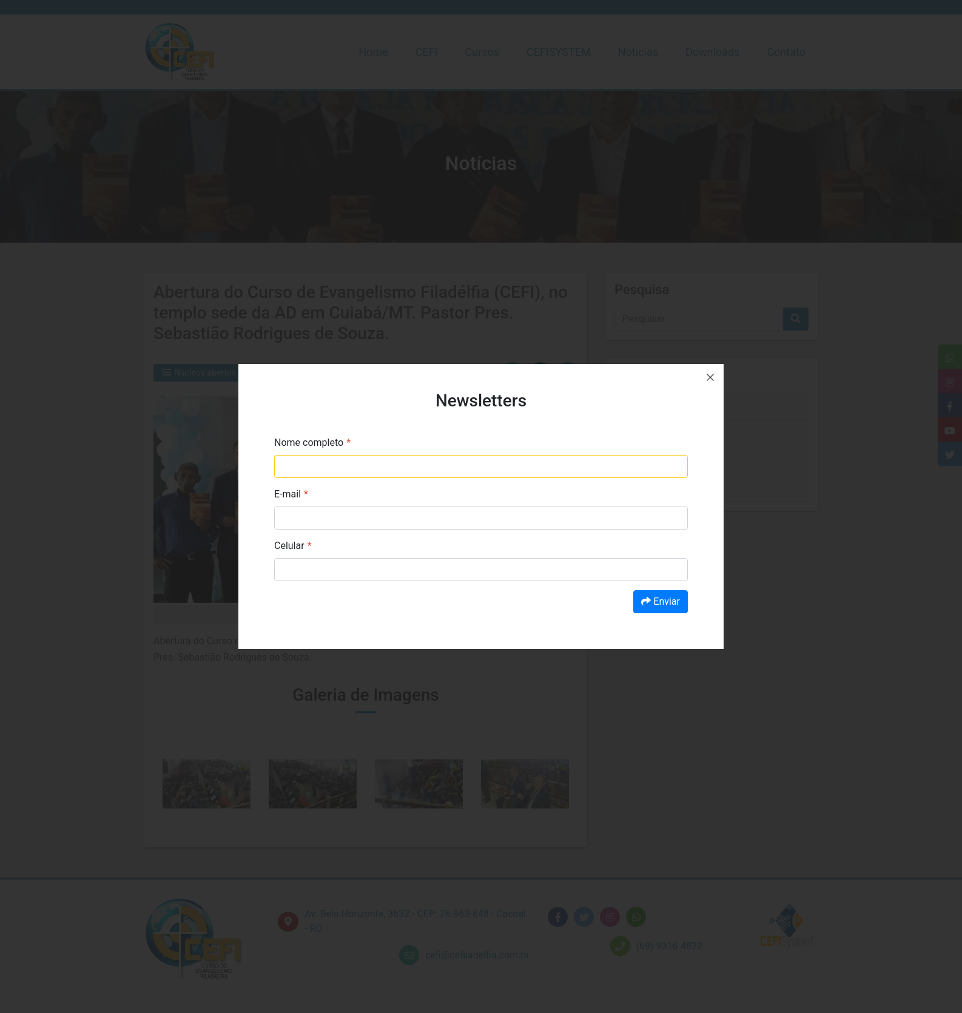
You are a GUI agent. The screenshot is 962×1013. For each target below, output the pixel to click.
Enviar (660, 601)
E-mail (287, 494)
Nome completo (308, 442)
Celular (289, 545)
